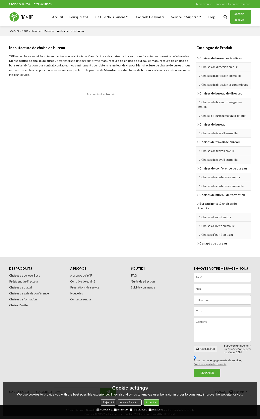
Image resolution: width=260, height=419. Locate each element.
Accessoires (205, 348)
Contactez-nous (81, 299)
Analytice (121, 409)
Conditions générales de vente (210, 364)
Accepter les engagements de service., (218, 361)
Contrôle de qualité (150, 17)
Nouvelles (76, 293)
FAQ (134, 275)
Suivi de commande (143, 287)
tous (25, 30)
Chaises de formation (23, 299)
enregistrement (240, 4)
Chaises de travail (20, 287)
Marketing (156, 409)
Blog (211, 17)
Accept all (151, 402)
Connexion (220, 4)
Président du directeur (23, 281)
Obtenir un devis (239, 16)
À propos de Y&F (81, 275)
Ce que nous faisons (110, 17)
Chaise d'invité (18, 305)
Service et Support (184, 17)
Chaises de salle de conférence (29, 293)
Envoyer (207, 372)
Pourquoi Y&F (79, 17)
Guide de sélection (143, 281)
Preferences (138, 409)
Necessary (104, 409)
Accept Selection (129, 402)
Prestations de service (84, 287)
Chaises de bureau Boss (24, 275)
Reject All (108, 402)
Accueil (57, 17)
